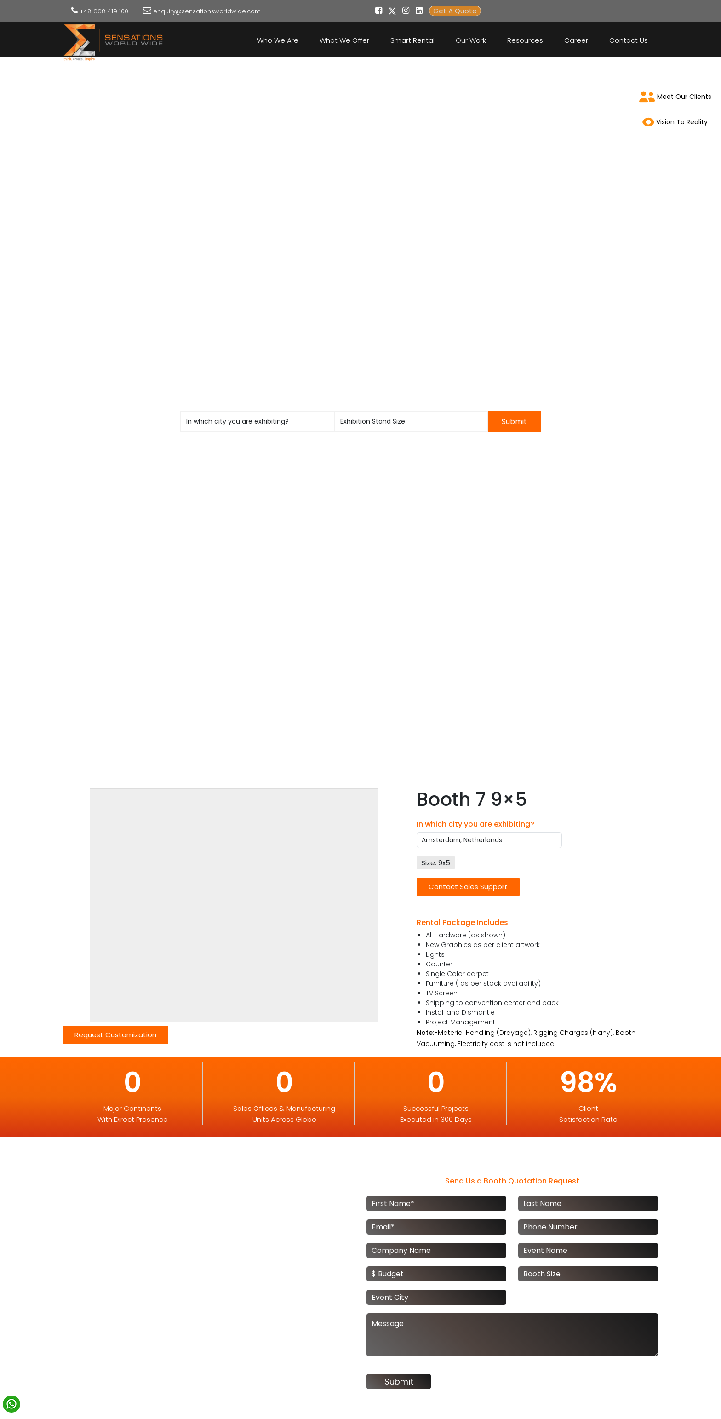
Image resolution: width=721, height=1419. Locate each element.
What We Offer (344, 40)
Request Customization (115, 1035)
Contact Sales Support (468, 886)
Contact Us (628, 40)
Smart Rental (412, 40)
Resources (525, 40)
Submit (514, 421)
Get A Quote (455, 11)
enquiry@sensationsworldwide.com (207, 11)
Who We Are (277, 40)
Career (576, 40)
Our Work (471, 40)
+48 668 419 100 (104, 11)
